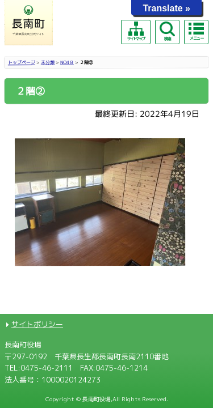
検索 (167, 31)
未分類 (48, 62)
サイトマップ (135, 31)
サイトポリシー (37, 324)
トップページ (21, 62)
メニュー (196, 31)
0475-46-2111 (46, 368)
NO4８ (67, 62)
